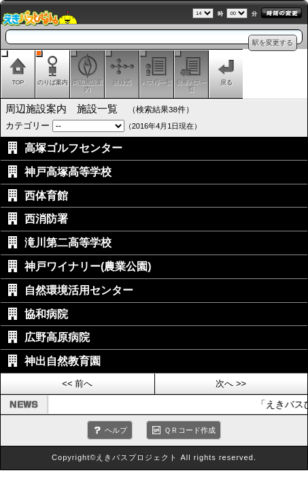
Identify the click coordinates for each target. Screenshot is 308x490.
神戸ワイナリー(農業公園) (88, 266)
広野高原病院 (57, 337)
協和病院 (46, 314)
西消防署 (46, 219)
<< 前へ (77, 383)
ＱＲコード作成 (190, 430)
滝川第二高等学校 (68, 242)
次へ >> (231, 383)
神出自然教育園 (62, 361)
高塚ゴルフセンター (73, 148)
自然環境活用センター (78, 290)
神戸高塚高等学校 (68, 172)
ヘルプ (116, 430)
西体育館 (46, 195)
